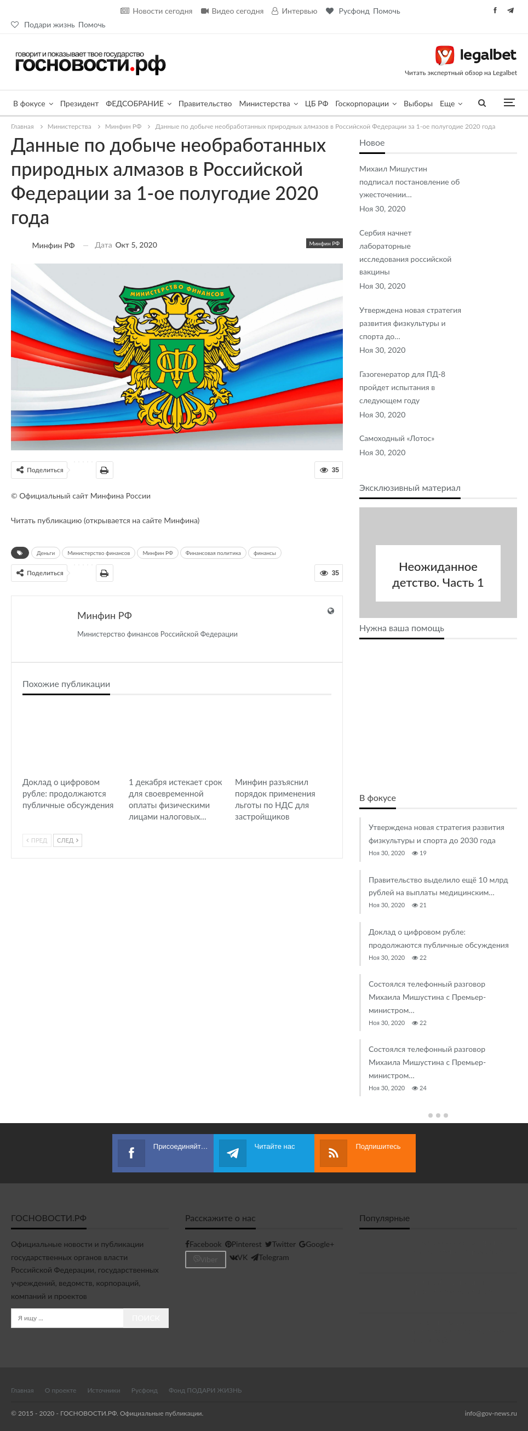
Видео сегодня (232, 10)
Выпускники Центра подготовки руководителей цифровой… (459, 1330)
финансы (265, 552)
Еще (447, 103)
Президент (79, 103)
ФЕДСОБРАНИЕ (134, 103)
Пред (37, 840)
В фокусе (29, 103)
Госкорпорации (362, 103)
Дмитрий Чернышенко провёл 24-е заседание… (454, 1286)
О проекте (61, 1390)
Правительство (205, 103)
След (67, 840)
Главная (22, 1390)
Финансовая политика (213, 552)
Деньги (46, 552)
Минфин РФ (324, 243)
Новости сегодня (156, 10)
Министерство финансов (98, 552)
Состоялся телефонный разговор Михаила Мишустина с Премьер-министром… (427, 997)
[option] (438, 956)
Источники (103, 1390)
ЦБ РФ (317, 103)
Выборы (418, 103)
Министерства (264, 103)
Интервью (294, 10)
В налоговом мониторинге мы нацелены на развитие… (460, 1246)
